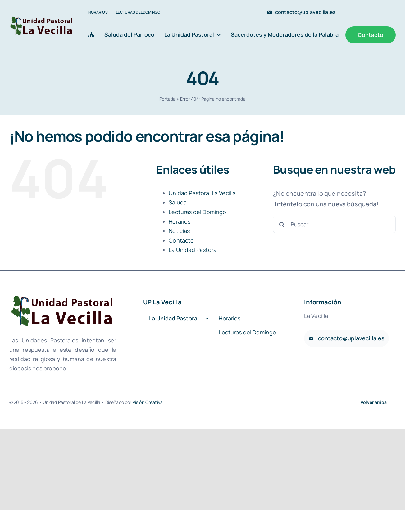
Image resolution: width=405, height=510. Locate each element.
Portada (167, 99)
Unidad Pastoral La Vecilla (202, 193)
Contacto (181, 240)
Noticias (179, 231)
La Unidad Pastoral (193, 249)
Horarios (179, 221)
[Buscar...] (334, 224)
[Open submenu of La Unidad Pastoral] (207, 319)
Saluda (178, 202)
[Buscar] (281, 224)
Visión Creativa (148, 402)
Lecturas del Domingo (197, 212)
